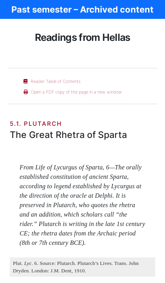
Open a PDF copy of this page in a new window (73, 92)
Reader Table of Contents (52, 81)
